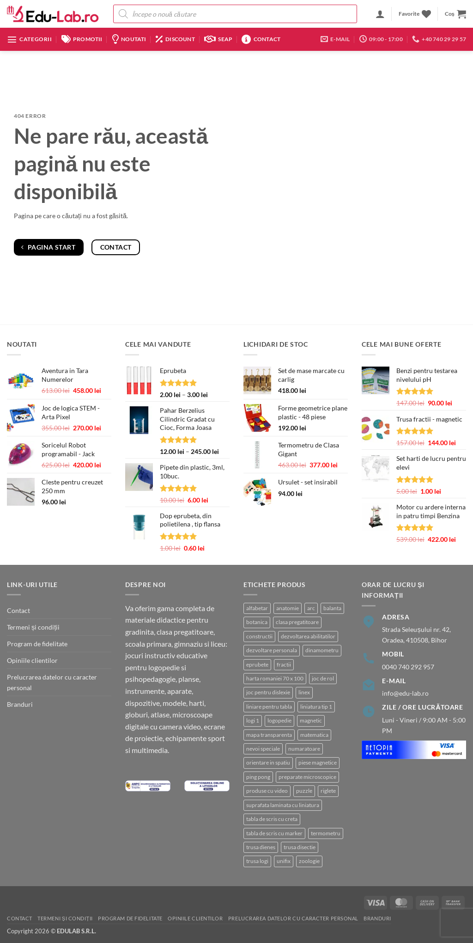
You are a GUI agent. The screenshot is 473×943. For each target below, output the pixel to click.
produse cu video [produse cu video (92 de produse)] (267, 791)
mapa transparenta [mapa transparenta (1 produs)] (269, 735)
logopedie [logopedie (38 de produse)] (279, 720)
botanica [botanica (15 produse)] (256, 622)
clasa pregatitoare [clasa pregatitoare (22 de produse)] (297, 622)
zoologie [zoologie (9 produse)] (309, 861)
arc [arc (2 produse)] (311, 608)
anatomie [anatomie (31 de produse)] (287, 608)
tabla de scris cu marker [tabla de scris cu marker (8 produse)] (274, 833)
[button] (380, 14)
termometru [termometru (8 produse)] (325, 833)
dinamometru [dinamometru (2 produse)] (322, 650)
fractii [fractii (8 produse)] (284, 664)
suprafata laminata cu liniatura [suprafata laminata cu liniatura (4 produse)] (282, 805)
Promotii (82, 39)
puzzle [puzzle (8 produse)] (304, 791)
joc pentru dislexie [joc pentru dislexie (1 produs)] (268, 692)
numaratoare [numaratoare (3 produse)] (304, 749)
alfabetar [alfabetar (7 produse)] (257, 608)
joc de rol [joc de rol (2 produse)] (323, 678)
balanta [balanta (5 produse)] (332, 608)
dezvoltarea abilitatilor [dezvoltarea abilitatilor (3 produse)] (308, 636)
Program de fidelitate (37, 644)
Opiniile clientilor (32, 660)
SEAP (218, 39)
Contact (261, 39)
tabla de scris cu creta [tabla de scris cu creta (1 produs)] (271, 819)
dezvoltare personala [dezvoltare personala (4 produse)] (271, 650)
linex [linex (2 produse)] (304, 692)
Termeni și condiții (33, 627)
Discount (175, 39)
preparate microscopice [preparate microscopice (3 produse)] (307, 777)
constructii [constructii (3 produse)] (259, 636)
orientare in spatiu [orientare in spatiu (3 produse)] (268, 762)
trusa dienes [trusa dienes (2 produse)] (260, 847)
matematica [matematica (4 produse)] (314, 735)
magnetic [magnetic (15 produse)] (311, 720)
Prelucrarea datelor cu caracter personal (52, 682)
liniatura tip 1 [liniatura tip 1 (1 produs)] (316, 707)
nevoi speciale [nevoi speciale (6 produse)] (263, 749)
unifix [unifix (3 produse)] (284, 861)
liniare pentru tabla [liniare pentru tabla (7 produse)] (269, 707)
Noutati (129, 39)
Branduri (20, 704)
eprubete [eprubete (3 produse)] (257, 664)
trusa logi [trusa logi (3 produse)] (257, 861)
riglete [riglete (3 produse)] (328, 791)
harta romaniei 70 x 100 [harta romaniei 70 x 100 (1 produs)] (274, 678)
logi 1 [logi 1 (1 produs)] (252, 720)
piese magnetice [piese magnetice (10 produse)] (317, 762)
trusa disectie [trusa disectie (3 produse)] (299, 847)
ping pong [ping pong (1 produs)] (258, 777)
